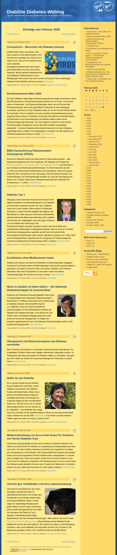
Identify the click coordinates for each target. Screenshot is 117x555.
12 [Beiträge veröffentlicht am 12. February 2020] (93, 100)
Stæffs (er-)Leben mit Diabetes (99, 265)
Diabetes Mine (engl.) (96, 257)
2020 (89, 134)
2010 (89, 191)
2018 (89, 170)
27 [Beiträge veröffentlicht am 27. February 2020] (96, 107)
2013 (89, 183)
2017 (89, 173)
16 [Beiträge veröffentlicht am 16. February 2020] (106, 100)
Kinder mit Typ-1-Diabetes (97, 259)
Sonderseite (48, 81)
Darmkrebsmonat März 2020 (24, 93)
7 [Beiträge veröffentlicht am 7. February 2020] (100, 97)
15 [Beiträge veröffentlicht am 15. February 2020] (103, 100)
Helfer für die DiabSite (20, 378)
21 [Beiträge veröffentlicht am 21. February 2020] (100, 104)
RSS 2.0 (90, 246)
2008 (89, 197)
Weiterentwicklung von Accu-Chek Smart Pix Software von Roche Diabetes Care (98, 74)
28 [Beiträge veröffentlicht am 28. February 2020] (100, 107)
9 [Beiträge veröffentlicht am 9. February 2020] (106, 97)
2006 (89, 202)
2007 (89, 199)
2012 (89, 186)
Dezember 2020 (95, 136)
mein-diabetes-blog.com (97, 262)
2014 (89, 181)
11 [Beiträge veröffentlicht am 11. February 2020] (90, 100)
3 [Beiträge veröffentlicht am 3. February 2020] (86, 97)
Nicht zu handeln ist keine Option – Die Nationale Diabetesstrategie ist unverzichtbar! (96, 56)
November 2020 (95, 139)
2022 (89, 129)
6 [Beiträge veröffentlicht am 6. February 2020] (96, 97)
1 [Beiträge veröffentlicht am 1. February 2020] (103, 94)
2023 (89, 126)
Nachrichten (51, 137)
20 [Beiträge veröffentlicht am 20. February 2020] (96, 104)
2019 (89, 168)
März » (93, 110)
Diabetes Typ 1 (16, 194)
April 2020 (92, 157)
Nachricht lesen (47, 134)
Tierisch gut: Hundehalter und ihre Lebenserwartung (39, 484)
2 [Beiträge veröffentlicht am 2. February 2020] (106, 94)
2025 (89, 121)
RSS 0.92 (91, 243)
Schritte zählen (93, 225)
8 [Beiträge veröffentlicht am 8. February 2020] (103, 97)
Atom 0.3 (90, 241)
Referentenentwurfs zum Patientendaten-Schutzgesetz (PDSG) (33, 165)
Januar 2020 (94, 165)
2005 (89, 204)
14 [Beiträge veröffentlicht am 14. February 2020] (100, 100)
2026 (89, 118)
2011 (89, 189)
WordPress (22, 551)
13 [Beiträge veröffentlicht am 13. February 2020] (96, 100)
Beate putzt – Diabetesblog (98, 254)
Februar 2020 (94, 163)
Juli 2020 (92, 149)
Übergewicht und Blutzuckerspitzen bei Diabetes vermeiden (98, 64)
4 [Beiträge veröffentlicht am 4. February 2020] (90, 97)
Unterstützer (40, 416)
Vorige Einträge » (69, 34)
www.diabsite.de (24, 549)
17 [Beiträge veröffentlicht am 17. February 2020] (86, 104)
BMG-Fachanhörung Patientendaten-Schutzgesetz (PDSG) (94, 41)
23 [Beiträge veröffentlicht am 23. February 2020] (106, 104)
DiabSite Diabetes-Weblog (35, 11)
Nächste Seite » (13, 34)
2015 (89, 178)
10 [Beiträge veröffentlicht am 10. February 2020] (86, 100)
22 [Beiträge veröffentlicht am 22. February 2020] (103, 104)
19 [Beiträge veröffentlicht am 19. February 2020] (93, 104)
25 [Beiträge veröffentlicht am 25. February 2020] (90, 107)
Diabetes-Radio (93, 213)
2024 (89, 123)
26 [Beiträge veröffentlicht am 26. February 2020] (93, 107)
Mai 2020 (92, 155)
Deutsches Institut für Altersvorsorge (22, 521)
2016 (89, 176)
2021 (89, 131)
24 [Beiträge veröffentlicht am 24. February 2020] (86, 107)
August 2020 (93, 147)
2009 (89, 194)
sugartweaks (92, 267)
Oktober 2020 (94, 142)
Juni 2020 (93, 152)
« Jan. (86, 110)
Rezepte (90, 223)
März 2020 (93, 160)
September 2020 (95, 144)
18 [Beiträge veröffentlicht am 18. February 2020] (90, 104)
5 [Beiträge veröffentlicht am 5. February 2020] (93, 97)
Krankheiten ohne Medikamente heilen (30, 257)
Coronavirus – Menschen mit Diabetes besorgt (35, 47)
